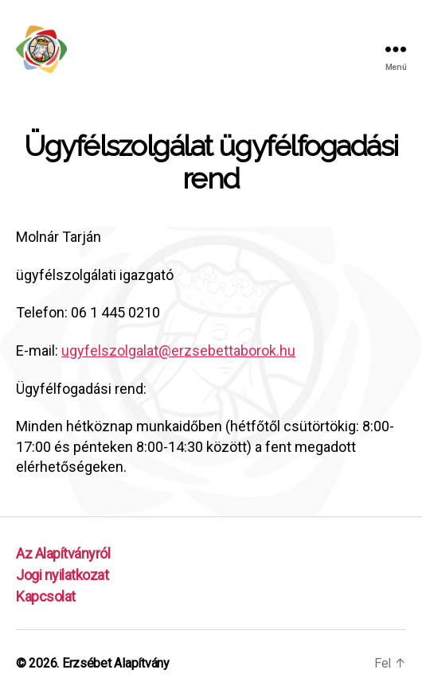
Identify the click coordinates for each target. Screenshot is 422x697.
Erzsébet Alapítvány (116, 663)
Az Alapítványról (63, 553)
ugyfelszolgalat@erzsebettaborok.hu (178, 350)
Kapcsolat (46, 596)
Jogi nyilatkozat (62, 575)
